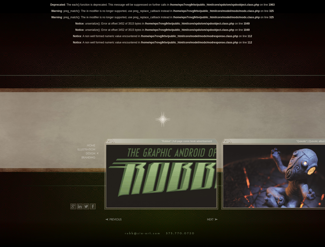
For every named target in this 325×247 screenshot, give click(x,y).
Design (85, 153)
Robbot (166, 141)
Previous (114, 219)
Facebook (93, 206)
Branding (85, 158)
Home (162, 119)
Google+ (73, 206)
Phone (181, 233)
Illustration (85, 149)
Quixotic (301, 141)
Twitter (86, 206)
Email (145, 233)
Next (212, 219)
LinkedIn (80, 206)
